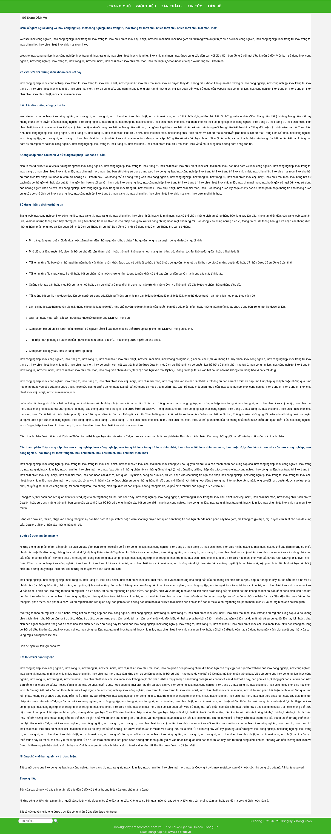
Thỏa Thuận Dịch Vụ (178, 827)
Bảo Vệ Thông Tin (206, 827)
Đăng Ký (287, 821)
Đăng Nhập (304, 821)
